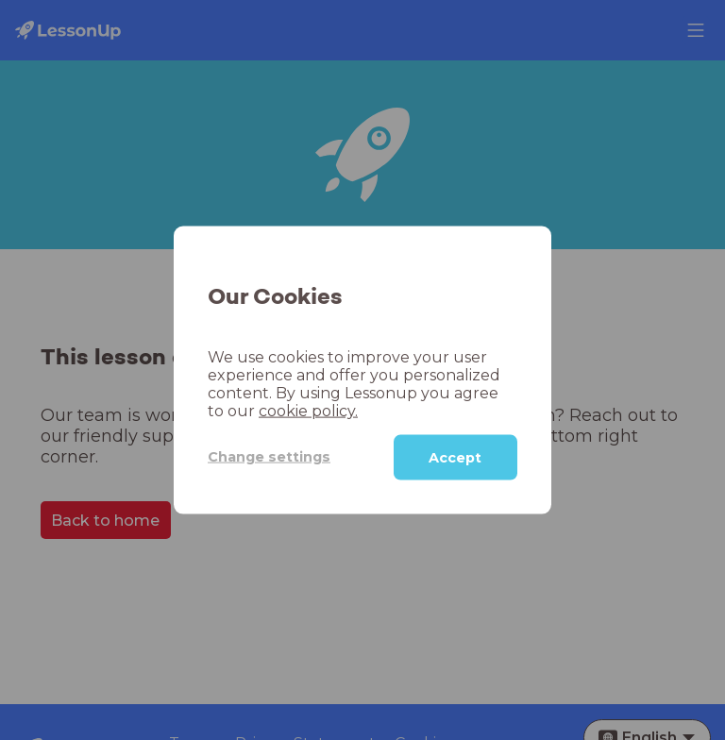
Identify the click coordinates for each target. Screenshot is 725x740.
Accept (455, 456)
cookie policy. (308, 410)
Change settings (269, 456)
